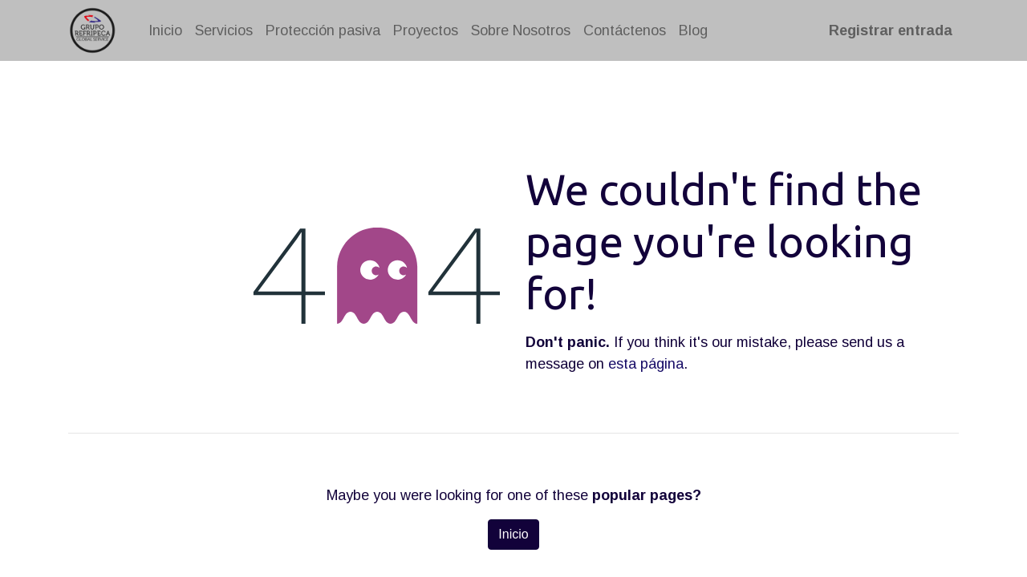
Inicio (513, 534)
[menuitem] (165, 31)
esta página (646, 364)
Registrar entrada (890, 30)
